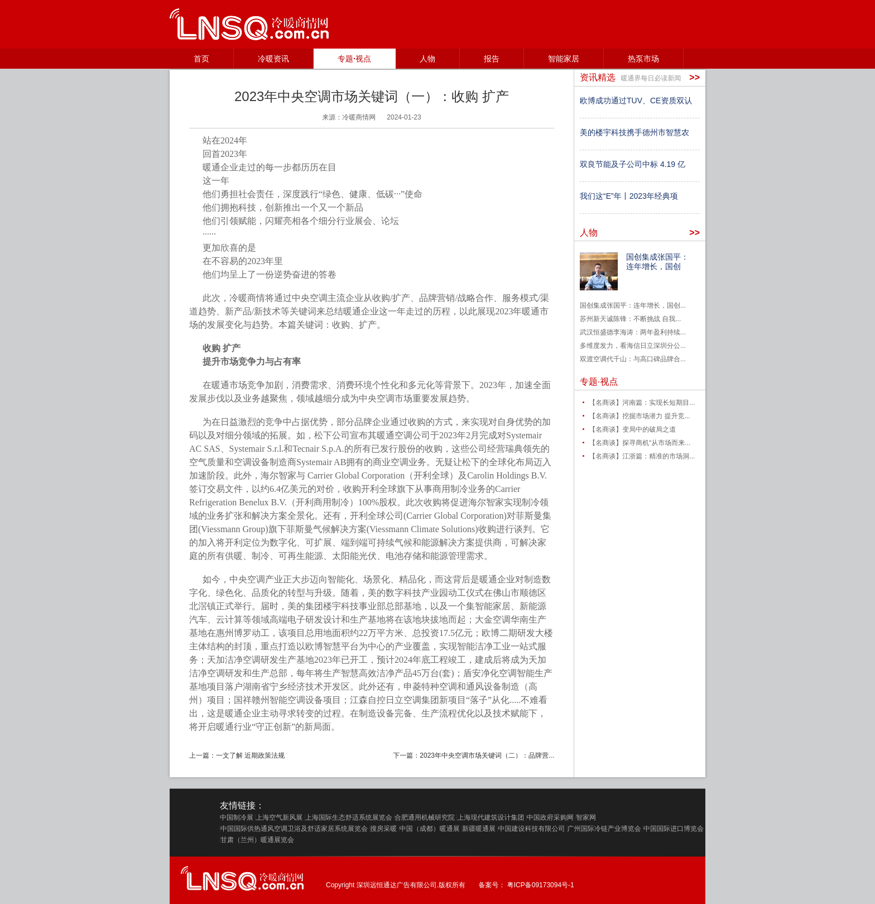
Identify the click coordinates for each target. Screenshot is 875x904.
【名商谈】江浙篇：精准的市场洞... (642, 456)
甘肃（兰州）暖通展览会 (257, 839)
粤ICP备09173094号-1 (540, 885)
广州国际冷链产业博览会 (604, 828)
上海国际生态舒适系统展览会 (348, 817)
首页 (201, 58)
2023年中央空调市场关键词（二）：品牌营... (487, 755)
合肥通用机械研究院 (425, 817)
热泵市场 (643, 58)
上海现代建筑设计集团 (490, 817)
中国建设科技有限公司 (531, 828)
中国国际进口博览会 (673, 828)
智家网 (586, 817)
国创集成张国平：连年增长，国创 (657, 261)
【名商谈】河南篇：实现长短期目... (642, 402)
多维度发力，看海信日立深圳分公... (633, 346)
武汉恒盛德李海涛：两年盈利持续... (633, 332)
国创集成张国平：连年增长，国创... (633, 305)
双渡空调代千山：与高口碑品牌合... (633, 359)
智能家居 (563, 58)
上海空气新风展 (279, 817)
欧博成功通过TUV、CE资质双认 (636, 100)
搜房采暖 (383, 828)
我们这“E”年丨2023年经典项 (629, 196)
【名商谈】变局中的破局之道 (632, 429)
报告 (491, 58)
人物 (427, 58)
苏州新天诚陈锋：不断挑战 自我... (630, 319)
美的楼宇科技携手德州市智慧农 (634, 132)
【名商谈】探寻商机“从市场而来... (639, 443)
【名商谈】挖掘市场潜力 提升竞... (639, 416)
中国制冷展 (236, 817)
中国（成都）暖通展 (430, 828)
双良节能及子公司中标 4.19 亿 (632, 164)
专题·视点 (354, 58)
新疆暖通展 (479, 828)
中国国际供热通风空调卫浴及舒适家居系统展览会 (294, 828)
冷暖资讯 (273, 58)
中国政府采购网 (550, 817)
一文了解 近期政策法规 (250, 755)
